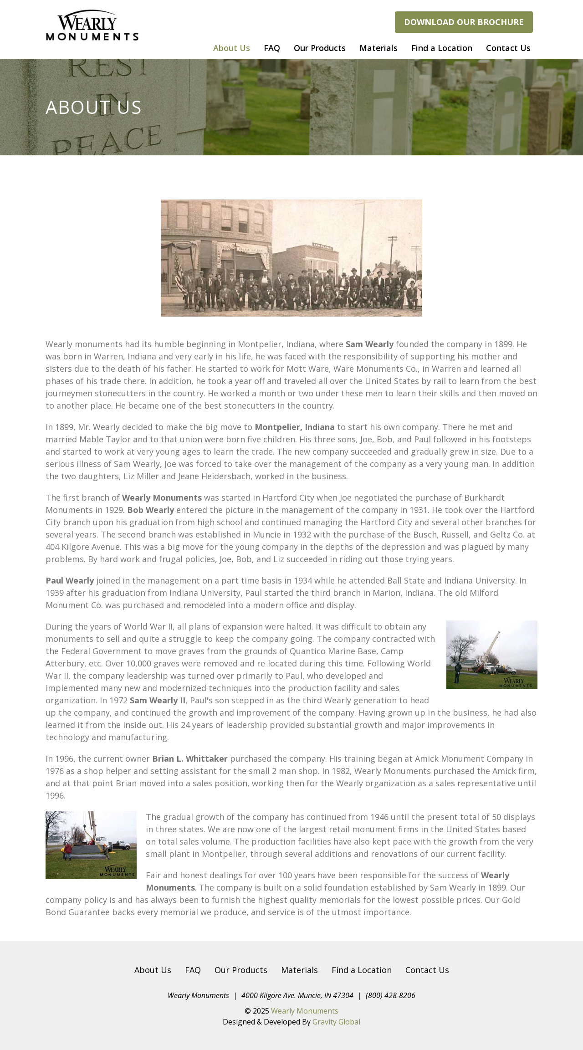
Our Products (320, 47)
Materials (378, 47)
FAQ (272, 47)
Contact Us (508, 47)
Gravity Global (336, 1022)
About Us (231, 47)
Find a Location (441, 47)
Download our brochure (464, 21)
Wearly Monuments (304, 1011)
